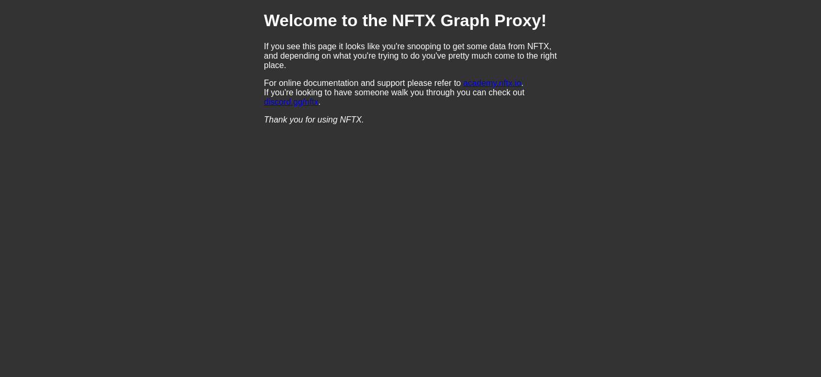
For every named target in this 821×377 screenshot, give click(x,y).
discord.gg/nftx (291, 101)
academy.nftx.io (492, 83)
